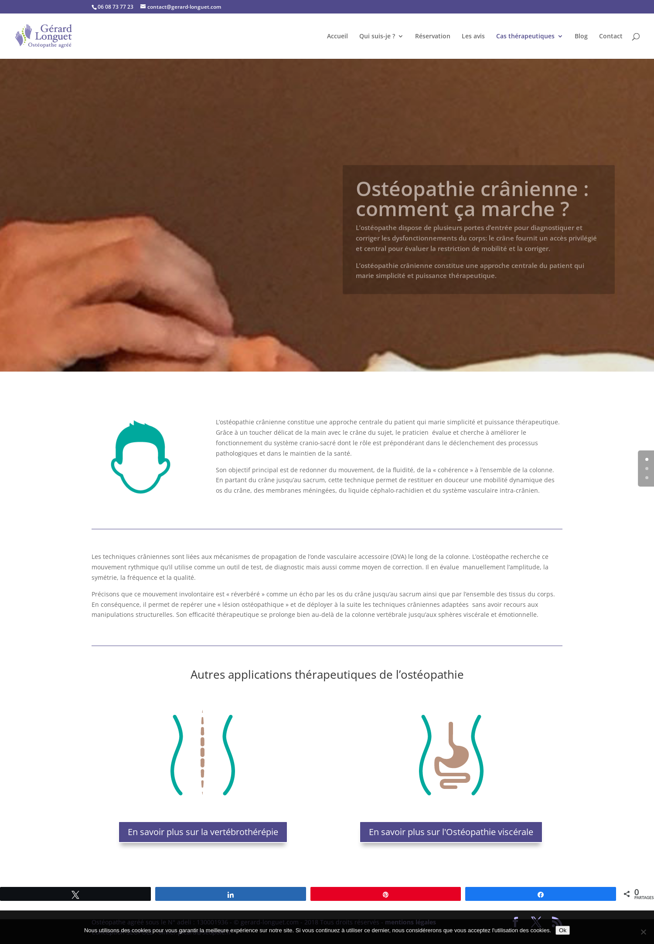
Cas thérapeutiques (525, 36)
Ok (562, 930)
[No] (643, 931)
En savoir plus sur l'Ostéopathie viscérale (451, 832)
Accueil (337, 36)
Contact (611, 36)
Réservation (432, 36)
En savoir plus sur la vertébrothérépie (203, 832)
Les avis (473, 36)
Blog (581, 36)
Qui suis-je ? (377, 36)
